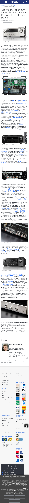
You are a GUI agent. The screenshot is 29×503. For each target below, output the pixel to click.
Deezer (3, 151)
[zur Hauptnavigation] (2, 2)
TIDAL (6, 151)
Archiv (9, 5)
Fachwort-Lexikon (7, 425)
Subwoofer (4, 251)
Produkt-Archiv (6, 432)
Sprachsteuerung (12, 274)
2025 (14, 5)
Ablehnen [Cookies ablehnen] (20, 497)
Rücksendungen (6, 380)
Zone (2, 250)
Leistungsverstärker (6, 112)
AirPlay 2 (20, 161)
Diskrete (21, 124)
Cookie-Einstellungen (9, 485)
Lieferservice (6, 378)
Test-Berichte (6, 428)
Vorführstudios (19, 376)
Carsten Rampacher (7, 22)
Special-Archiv (6, 430)
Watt (13, 100)
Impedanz (11, 105)
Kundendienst (6, 395)
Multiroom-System (21, 154)
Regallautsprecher (22, 103)
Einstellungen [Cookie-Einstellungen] (14, 501)
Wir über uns (19, 373)
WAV (18, 190)
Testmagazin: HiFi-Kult (8, 418)
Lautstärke (10, 281)
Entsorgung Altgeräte (7, 397)
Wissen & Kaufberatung (6, 421)
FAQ (4, 393)
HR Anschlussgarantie (8, 402)
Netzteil (8, 127)
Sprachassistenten (8, 284)
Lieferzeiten (5, 382)
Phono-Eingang (23, 251)
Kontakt (18, 428)
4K (16, 71)
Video (24, 71)
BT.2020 (19, 208)
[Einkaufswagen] (26, 2)
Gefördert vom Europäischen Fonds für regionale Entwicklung (7, 444)
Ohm (24, 100)
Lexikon (4, 391)
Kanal (18, 100)
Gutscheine (5, 384)
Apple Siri (19, 275)
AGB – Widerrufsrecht (21, 419)
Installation (5, 400)
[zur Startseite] (12, 2)
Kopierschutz (16, 211)
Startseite (3, 5)
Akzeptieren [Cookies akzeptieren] (9, 497)
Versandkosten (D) (7, 373)
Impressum (20, 493)
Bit (14, 117)
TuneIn (21, 151)
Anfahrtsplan (19, 378)
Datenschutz (19, 421)
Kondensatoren (14, 110)
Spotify (23, 150)
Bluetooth (3, 162)
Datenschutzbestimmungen (12, 493)
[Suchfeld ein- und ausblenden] (23, 2)
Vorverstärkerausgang (13, 249)
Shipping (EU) (6, 376)
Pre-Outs (9, 251)
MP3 (19, 199)
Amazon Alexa (10, 275)
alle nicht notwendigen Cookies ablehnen (15, 490)
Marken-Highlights (7, 423)
